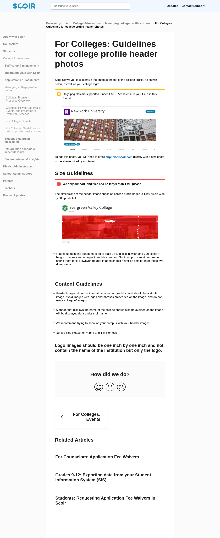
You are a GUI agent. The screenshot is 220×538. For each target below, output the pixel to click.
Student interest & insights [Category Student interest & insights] (22, 159)
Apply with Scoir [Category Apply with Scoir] (14, 36)
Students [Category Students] (9, 51)
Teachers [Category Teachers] (9, 188)
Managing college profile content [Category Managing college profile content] (20, 89)
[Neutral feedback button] (110, 387)
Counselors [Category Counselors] (10, 44)
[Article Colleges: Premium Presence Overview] (22, 99)
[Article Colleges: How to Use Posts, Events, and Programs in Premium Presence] (22, 111)
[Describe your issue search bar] (90, 6)
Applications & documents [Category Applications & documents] (21, 80)
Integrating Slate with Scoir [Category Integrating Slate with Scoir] (22, 72)
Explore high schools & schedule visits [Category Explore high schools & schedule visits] (19, 151)
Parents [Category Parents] (8, 180)
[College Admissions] (87, 23)
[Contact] (207, 6)
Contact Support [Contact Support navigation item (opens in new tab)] (193, 6)
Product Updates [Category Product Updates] (14, 195)
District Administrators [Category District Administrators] (18, 166)
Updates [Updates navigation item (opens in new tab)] (173, 6)
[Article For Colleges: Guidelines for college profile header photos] (22, 130)
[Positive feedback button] (98, 387)
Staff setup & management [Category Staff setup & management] (21, 65)
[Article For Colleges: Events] (22, 121)
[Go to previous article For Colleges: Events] (81, 417)
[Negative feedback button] (121, 387)
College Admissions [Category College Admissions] (16, 58)
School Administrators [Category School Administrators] (17, 173)
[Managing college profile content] (128, 23)
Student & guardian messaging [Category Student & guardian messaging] (17, 140)
